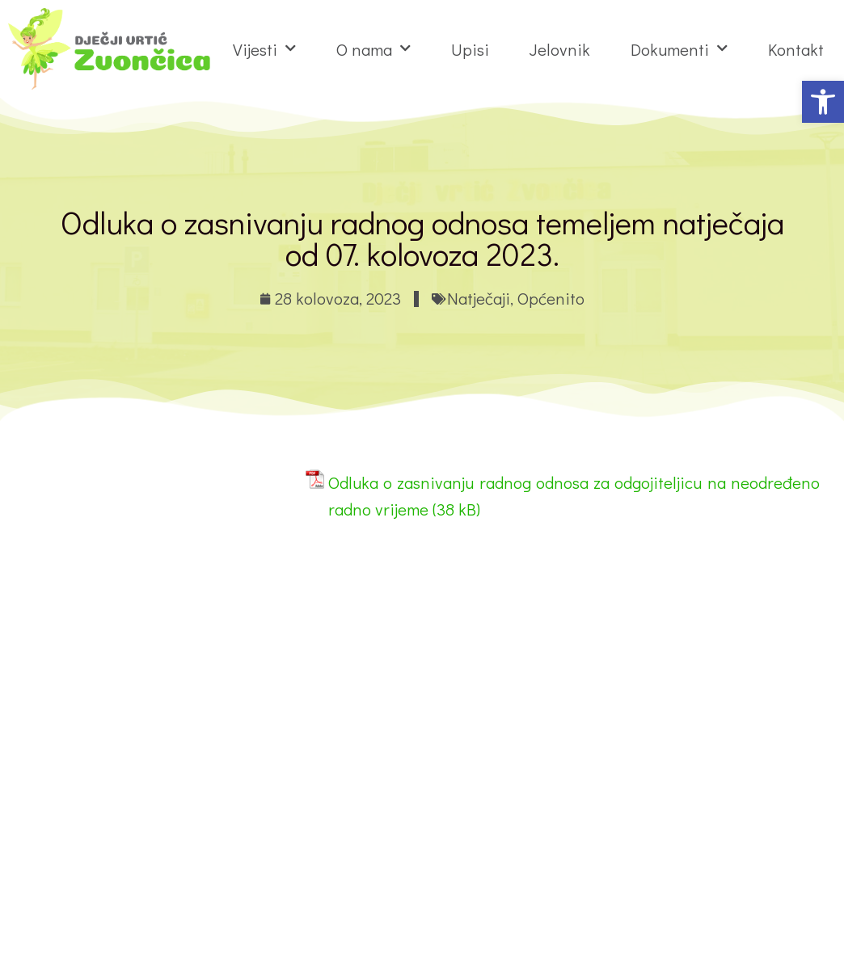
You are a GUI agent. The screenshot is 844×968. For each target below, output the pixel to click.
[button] (823, 102)
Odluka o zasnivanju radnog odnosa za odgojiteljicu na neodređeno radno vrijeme (574, 496)
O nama (373, 49)
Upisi (470, 49)
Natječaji (478, 298)
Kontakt (796, 49)
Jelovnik (560, 49)
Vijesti (264, 49)
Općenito (550, 298)
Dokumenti (679, 49)
